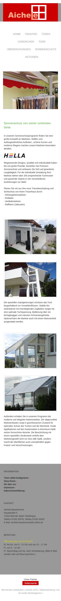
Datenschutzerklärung (14, 490)
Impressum (9, 487)
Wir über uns (10, 484)
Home (17, 34)
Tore (41, 41)
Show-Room (10, 481)
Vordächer (26, 41)
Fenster (31, 34)
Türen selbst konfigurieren (16, 478)
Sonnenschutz (45, 49)
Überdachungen (19, 49)
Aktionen (31, 57)
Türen (45, 34)
